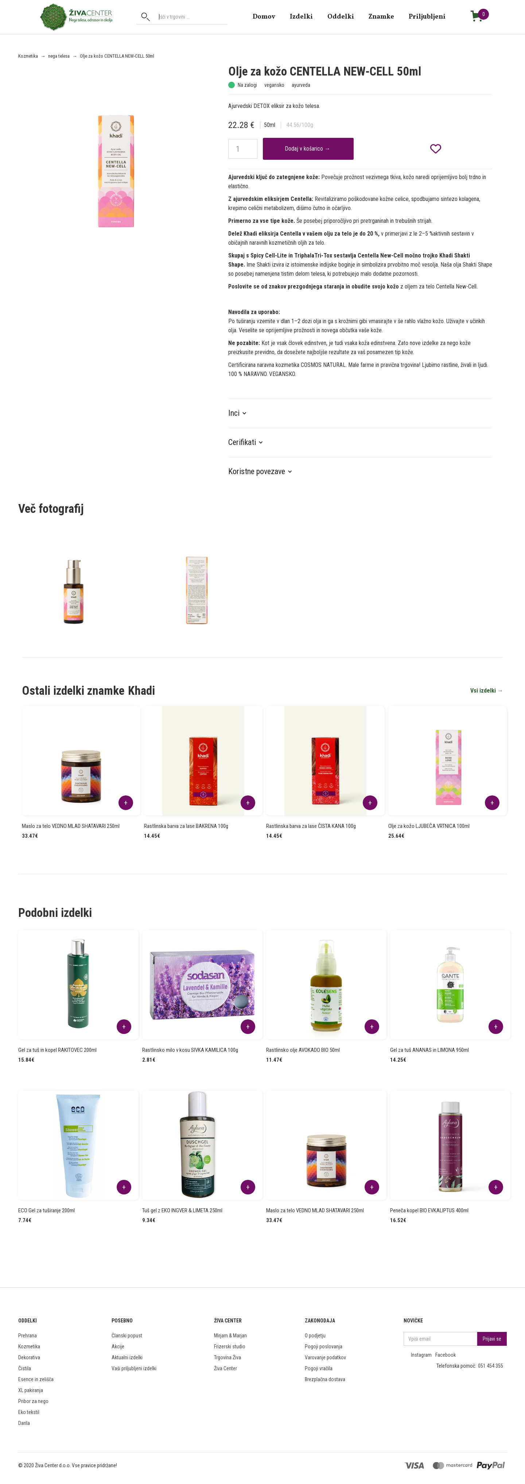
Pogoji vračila (318, 1368)
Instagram (421, 1355)
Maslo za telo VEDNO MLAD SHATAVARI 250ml (71, 826)
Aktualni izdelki (127, 1357)
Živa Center (225, 1368)
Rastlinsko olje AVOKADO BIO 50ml (303, 1050)
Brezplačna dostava (325, 1379)
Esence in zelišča (36, 1379)
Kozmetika (28, 56)
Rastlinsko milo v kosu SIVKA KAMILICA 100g (190, 1050)
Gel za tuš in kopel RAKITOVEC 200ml (57, 1050)
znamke (381, 16)
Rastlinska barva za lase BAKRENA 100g (186, 826)
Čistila (24, 1368)
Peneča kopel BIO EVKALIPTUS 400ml (429, 1210)
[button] (241, 413)
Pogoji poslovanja (323, 1346)
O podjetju (315, 1335)
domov (264, 16)
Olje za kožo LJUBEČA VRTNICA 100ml (429, 826)
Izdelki (301, 16)
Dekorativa (29, 1357)
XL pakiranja (30, 1390)
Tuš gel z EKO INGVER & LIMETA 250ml (182, 1210)
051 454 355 (490, 1366)
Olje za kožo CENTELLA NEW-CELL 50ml (117, 56)
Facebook (445, 1355)
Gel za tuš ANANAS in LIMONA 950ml (429, 1050)
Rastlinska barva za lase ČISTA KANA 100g (311, 826)
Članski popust (127, 1335)
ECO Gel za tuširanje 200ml (46, 1210)
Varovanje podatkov (325, 1357)
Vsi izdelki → (486, 690)
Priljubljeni (427, 16)
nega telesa (59, 56)
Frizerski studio (229, 1346)
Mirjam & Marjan (230, 1335)
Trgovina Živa (227, 1357)
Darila (24, 1423)
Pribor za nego (33, 1401)
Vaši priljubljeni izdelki (134, 1368)
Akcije (118, 1346)
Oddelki (340, 16)
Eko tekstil (28, 1412)
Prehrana (27, 1335)
